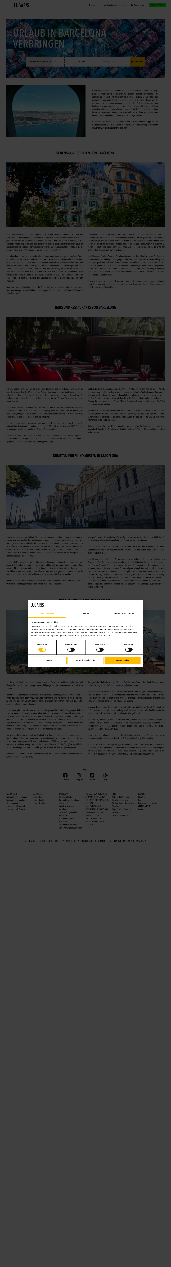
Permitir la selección (85, 660)
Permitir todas (122, 660)
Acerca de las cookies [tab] (124, 613)
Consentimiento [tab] (47, 614)
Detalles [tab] (85, 613)
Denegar (48, 660)
